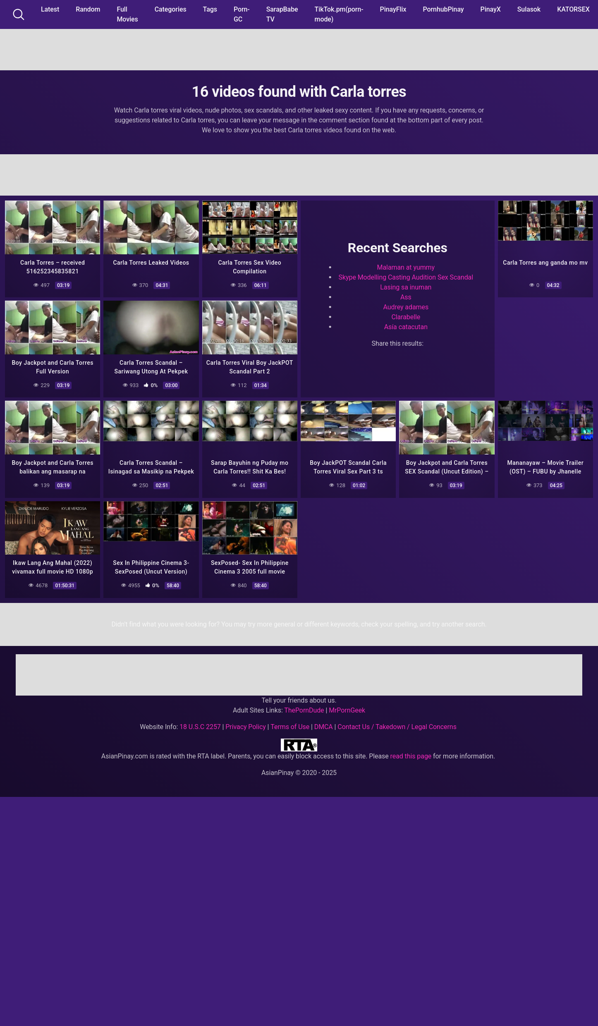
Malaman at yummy (406, 267)
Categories (171, 9)
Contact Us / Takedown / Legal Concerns (396, 726)
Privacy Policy (245, 726)
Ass (405, 297)
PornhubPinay (443, 9)
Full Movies (127, 14)
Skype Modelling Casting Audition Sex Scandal (406, 277)
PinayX (491, 9)
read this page (411, 756)
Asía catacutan (406, 326)
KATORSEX (573, 9)
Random (88, 9)
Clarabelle (405, 316)
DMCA (323, 726)
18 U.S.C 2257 (200, 726)
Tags (210, 9)
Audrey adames (406, 307)
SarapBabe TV (282, 14)
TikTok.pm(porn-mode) (339, 14)
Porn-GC (242, 14)
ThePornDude (304, 710)
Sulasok (529, 9)
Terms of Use (289, 726)
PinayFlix (393, 9)
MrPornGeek (347, 710)
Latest (50, 9)
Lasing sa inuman (405, 287)
